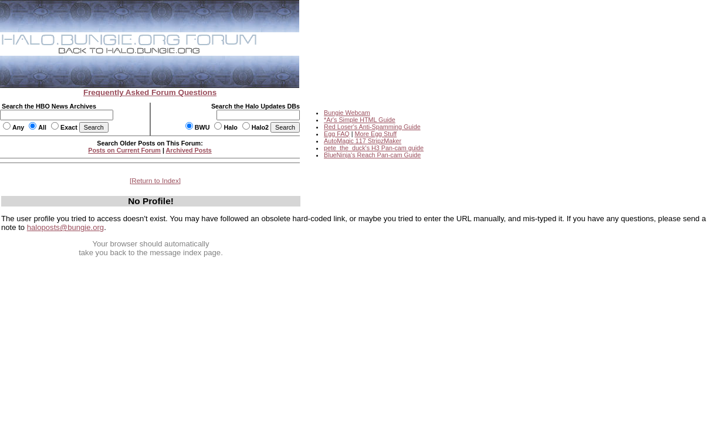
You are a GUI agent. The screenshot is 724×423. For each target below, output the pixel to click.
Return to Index (155, 181)
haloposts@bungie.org (65, 227)
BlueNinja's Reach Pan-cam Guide (372, 154)
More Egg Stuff (375, 133)
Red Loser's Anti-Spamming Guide (372, 126)
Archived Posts (189, 150)
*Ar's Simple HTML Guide (359, 119)
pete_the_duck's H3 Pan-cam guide (374, 147)
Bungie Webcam (347, 112)
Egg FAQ (337, 133)
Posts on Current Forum (124, 150)
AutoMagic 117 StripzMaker (362, 140)
